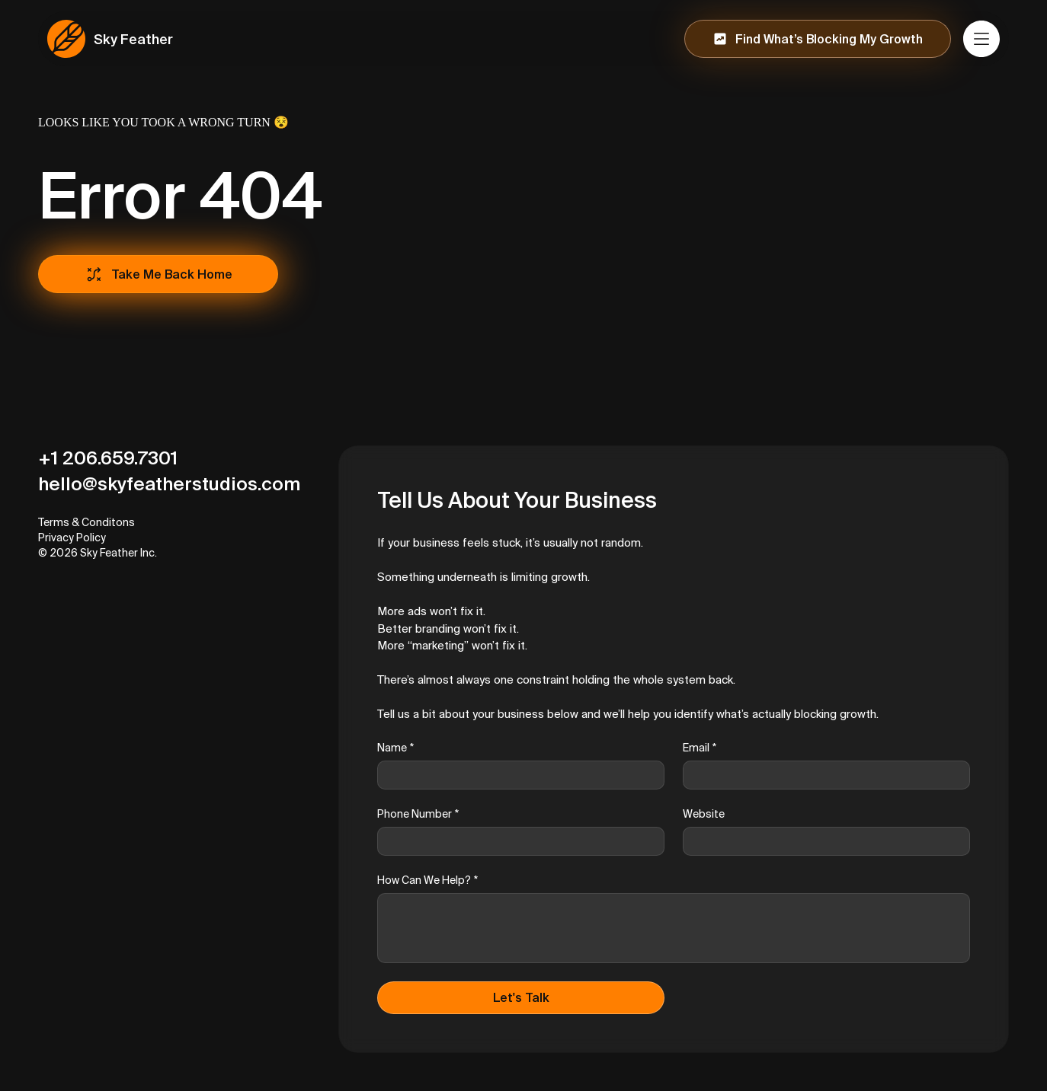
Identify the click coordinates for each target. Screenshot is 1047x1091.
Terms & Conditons (86, 522)
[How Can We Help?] (673, 928)
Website (704, 814)
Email (699, 748)
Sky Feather (133, 39)
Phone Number (418, 814)
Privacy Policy (72, 537)
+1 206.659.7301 (108, 458)
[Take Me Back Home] (158, 274)
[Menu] (982, 39)
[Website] (822, 841)
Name (395, 748)
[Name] (516, 775)
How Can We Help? (427, 880)
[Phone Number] (516, 841)
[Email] (822, 775)
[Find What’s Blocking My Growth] (817, 39)
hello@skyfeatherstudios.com (169, 484)
